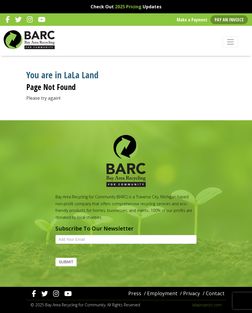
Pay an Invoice (229, 20)
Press (134, 293)
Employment (162, 293)
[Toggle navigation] (230, 41)
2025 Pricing (128, 7)
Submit (66, 262)
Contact (215, 293)
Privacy (191, 293)
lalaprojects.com (207, 304)
